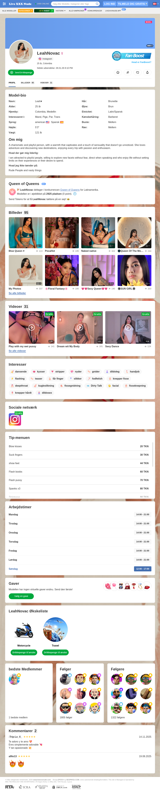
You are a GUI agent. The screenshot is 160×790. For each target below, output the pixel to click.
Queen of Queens (70, 190)
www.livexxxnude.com (42, 780)
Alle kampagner (77, 10)
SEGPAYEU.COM (72, 780)
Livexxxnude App (113, 10)
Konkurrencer (95, 11)
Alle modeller (9, 11)
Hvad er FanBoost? (141, 62)
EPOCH (60, 780)
